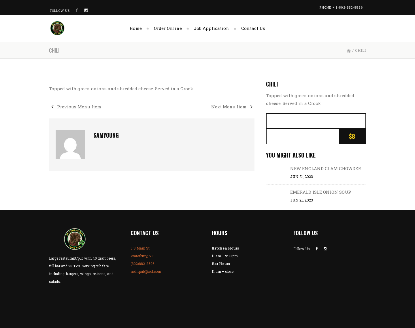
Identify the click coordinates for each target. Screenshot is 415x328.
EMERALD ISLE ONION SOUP (320, 192)
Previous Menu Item (75, 107)
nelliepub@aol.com (146, 271)
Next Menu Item (232, 107)
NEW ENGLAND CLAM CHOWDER (325, 168)
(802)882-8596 (142, 263)
